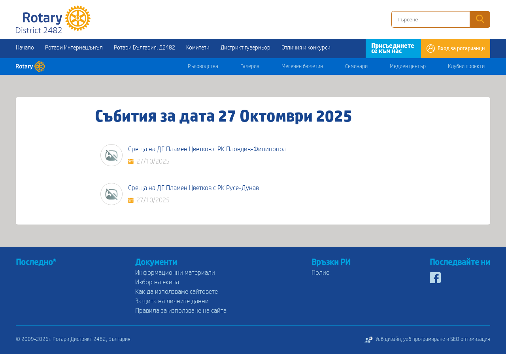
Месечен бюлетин (302, 66)
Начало (25, 47)
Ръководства (203, 66)
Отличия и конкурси (305, 47)
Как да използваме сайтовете (176, 291)
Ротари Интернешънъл (74, 47)
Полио (321, 272)
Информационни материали (175, 272)
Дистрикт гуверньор (245, 47)
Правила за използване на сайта (181, 310)
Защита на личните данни (172, 301)
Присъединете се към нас (392, 48)
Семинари (356, 66)
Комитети (198, 47)
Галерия (249, 66)
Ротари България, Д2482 (144, 47)
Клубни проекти (466, 66)
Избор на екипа (157, 282)
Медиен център (408, 66)
